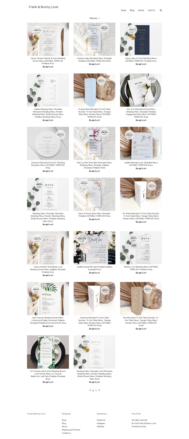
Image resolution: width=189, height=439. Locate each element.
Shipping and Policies (71, 430)
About (141, 10)
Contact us (66, 433)
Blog (132, 10)
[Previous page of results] (90, 390)
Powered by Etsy (139, 426)
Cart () (151, 10)
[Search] (161, 10)
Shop (123, 10)
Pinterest (100, 426)
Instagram (101, 423)
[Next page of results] (99, 390)
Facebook (101, 420)
